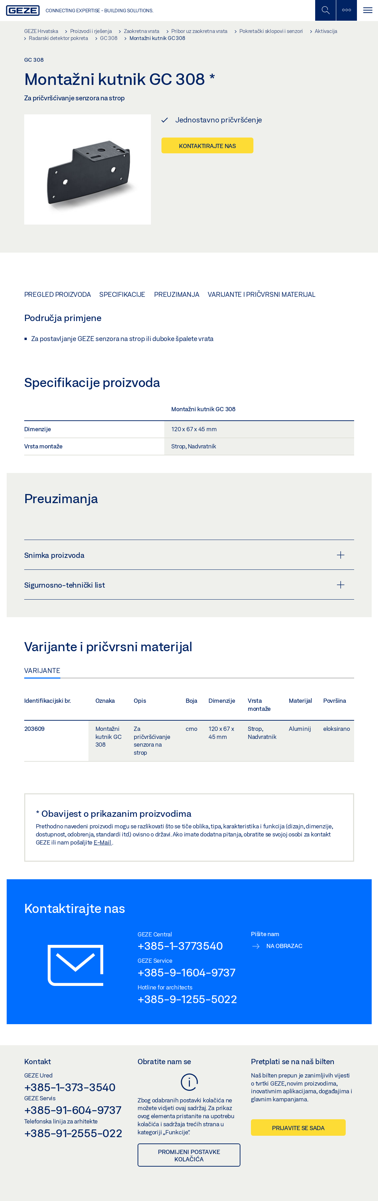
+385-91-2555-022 (73, 1133)
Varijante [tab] (42, 670)
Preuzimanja (176, 294)
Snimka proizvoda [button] (184, 555)
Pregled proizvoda (57, 294)
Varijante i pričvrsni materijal (261, 294)
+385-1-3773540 (180, 945)
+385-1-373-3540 (69, 1087)
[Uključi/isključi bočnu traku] (346, 10)
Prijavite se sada (298, 1128)
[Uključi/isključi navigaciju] (367, 10)
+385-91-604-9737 (72, 1109)
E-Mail (103, 842)
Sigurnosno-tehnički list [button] (184, 585)
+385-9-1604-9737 (187, 972)
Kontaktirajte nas (207, 145)
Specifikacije (122, 294)
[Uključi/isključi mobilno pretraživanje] (325, 10)
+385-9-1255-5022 (187, 999)
